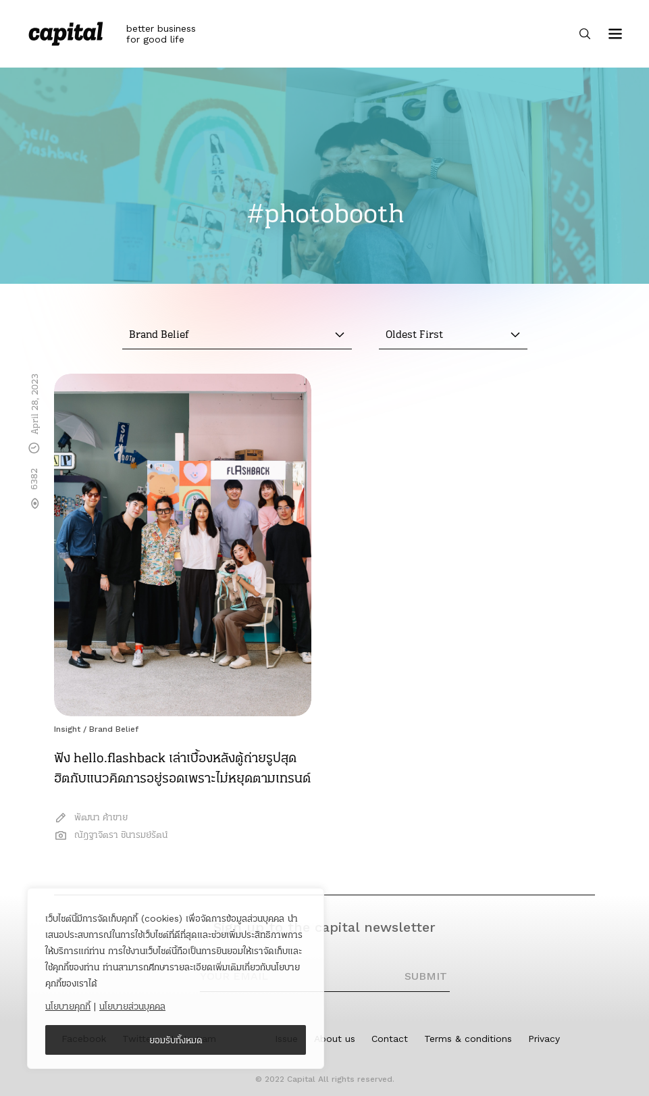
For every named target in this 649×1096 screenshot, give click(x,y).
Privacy (544, 1038)
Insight (67, 729)
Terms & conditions (468, 1038)
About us (334, 1038)
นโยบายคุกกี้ (67, 1006)
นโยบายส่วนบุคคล (132, 1006)
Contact (389, 1038)
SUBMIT (426, 976)
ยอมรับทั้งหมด (176, 1040)
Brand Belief (113, 729)
